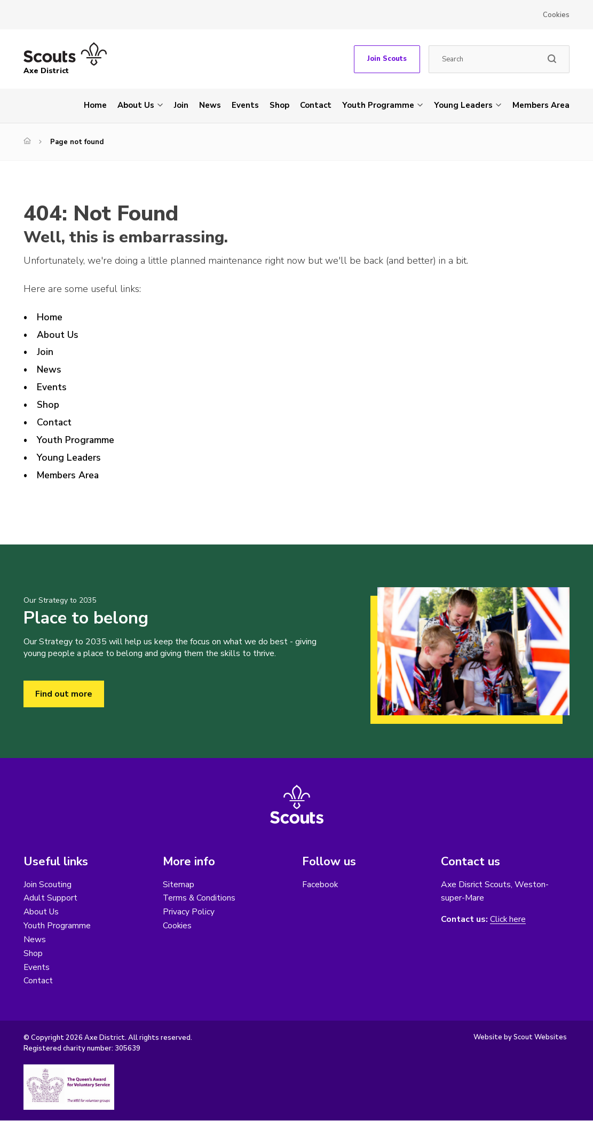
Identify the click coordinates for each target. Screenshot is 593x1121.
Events (245, 105)
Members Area (541, 105)
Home (95, 105)
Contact (315, 105)
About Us (135, 105)
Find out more (63, 694)
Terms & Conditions (199, 898)
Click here (508, 919)
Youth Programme (378, 105)
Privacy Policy (189, 912)
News (210, 105)
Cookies (556, 15)
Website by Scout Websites (520, 1038)
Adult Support (50, 898)
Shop (279, 105)
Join (181, 105)
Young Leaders (463, 105)
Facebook (320, 884)
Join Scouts (387, 59)
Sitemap (178, 884)
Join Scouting (47, 884)
